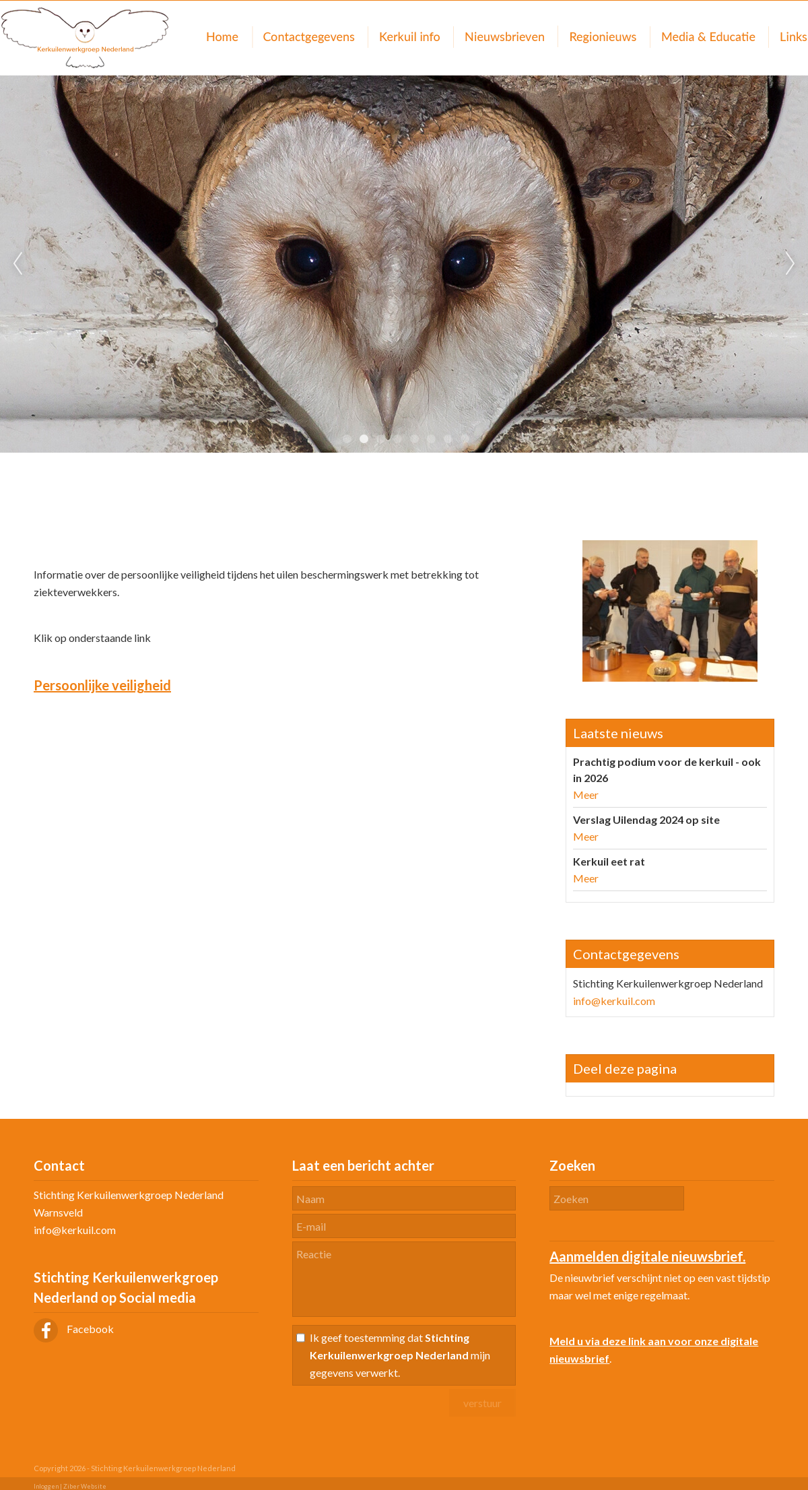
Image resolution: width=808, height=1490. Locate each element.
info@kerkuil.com (614, 1000)
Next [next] (790, 264)
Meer (586, 794)
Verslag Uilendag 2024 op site (646, 819)
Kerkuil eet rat (609, 861)
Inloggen (46, 1486)
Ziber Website (84, 1486)
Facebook (74, 1328)
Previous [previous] (17, 264)
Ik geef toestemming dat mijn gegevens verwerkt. (400, 1355)
